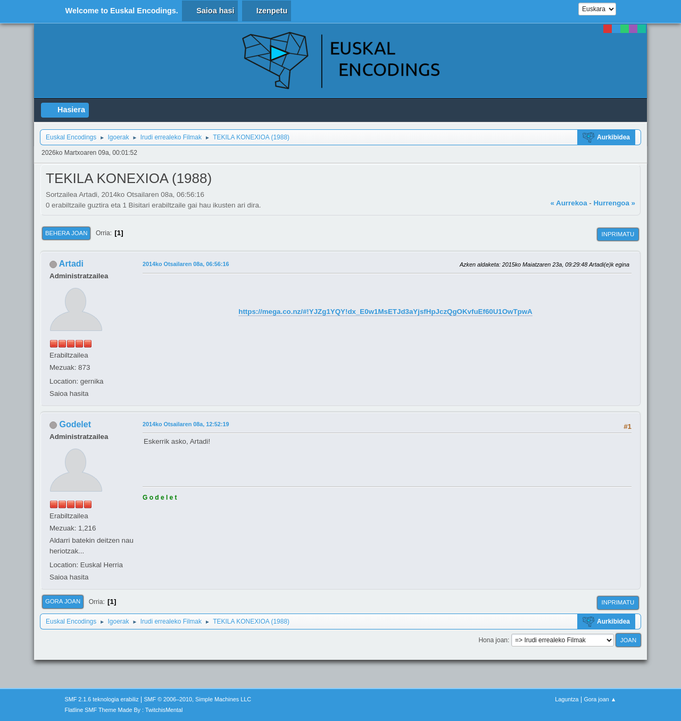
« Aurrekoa (568, 203)
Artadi (71, 263)
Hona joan (493, 640)
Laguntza (566, 699)
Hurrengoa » (614, 203)
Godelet (75, 424)
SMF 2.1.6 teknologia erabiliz (102, 699)
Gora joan (62, 601)
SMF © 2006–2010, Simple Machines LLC (197, 699)
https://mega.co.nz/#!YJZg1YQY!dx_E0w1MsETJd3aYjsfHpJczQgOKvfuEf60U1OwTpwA (385, 312)
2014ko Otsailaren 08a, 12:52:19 (186, 424)
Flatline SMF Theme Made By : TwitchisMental (124, 710)
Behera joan (66, 233)
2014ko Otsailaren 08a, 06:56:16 (186, 264)
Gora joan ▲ (600, 699)
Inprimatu (618, 234)
